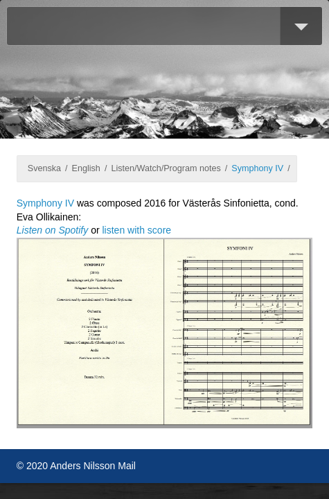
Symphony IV (257, 168)
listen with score (137, 230)
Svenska (44, 168)
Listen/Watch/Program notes (165, 168)
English (86, 168)
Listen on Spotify (53, 230)
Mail (127, 465)
